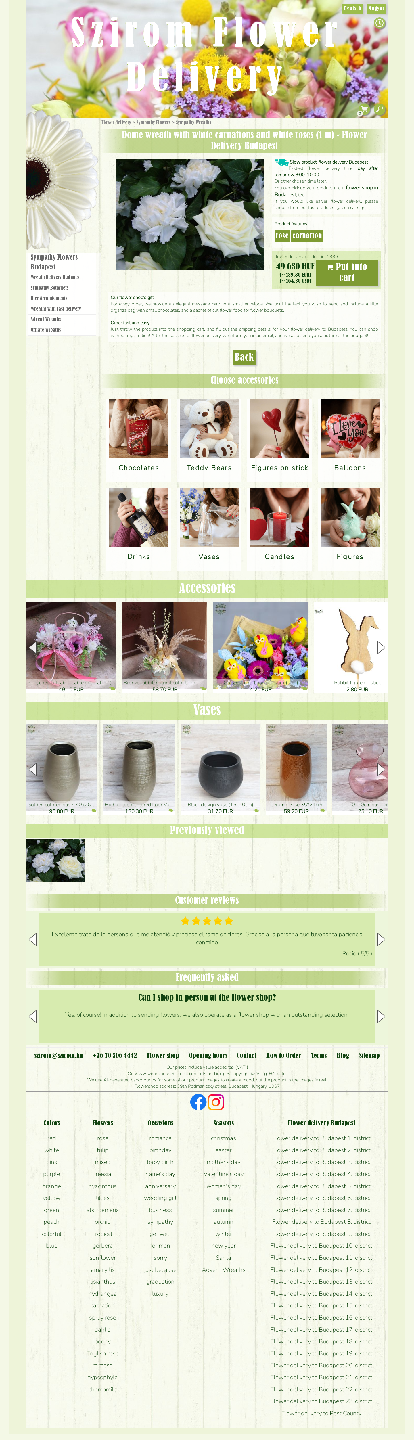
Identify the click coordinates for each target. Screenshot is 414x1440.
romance (160, 1138)
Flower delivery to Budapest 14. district (321, 1294)
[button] (381, 647)
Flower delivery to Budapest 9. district (321, 1234)
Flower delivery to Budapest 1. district (321, 1138)
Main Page (43, 129)
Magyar (376, 8)
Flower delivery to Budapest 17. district (321, 1330)
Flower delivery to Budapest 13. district (321, 1282)
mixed (103, 1162)
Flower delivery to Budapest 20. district (321, 1365)
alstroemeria (103, 1210)
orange (52, 1186)
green (51, 1210)
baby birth (160, 1162)
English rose (103, 1353)
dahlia (103, 1330)
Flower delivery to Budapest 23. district (321, 1401)
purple (51, 1174)
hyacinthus (103, 1186)
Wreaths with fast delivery (56, 309)
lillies (103, 1198)
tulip (102, 1150)
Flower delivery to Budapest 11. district (321, 1258)
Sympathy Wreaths (193, 122)
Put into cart (347, 273)
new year (224, 1246)
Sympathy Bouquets (49, 288)
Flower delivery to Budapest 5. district (321, 1186)
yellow (51, 1198)
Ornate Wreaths (46, 330)
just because (160, 1270)
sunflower (103, 1258)
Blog (342, 1056)
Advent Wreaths (46, 319)
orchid (103, 1222)
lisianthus (102, 1282)
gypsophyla (102, 1377)
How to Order (283, 1056)
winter (223, 1234)
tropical (102, 1234)
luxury (160, 1294)
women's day (223, 1186)
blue (51, 1246)
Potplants (77, 165)
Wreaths (70, 197)
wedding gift (160, 1198)
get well (160, 1234)
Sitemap (369, 1056)
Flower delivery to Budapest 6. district (321, 1198)
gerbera (103, 1246)
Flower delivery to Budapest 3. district (321, 1162)
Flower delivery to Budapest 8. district (321, 1222)
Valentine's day (224, 1174)
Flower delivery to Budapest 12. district (321, 1270)
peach (52, 1222)
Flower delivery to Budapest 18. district (321, 1341)
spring (223, 1198)
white (51, 1150)
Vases (207, 710)
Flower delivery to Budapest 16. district (321, 1317)
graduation (160, 1282)
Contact (246, 1056)
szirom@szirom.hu (58, 1056)
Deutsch (352, 8)
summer (223, 1210)
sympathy (160, 1222)
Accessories (207, 588)
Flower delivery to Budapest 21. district (321, 1377)
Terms (319, 1056)
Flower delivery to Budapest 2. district (321, 1150)
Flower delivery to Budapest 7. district (321, 1210)
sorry (160, 1258)
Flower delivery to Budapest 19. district (321, 1353)
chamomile (103, 1389)
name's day (160, 1174)
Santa (223, 1258)
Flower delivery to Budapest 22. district (321, 1389)
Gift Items (55, 136)
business (160, 1210)
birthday (160, 1150)
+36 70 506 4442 (115, 1056)
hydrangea (103, 1294)
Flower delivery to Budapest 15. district (321, 1305)
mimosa (103, 1365)
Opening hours (208, 1056)
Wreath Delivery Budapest (56, 277)
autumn (223, 1222)
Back (244, 357)
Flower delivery (116, 122)
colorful (52, 1234)
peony (103, 1341)
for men (160, 1246)
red (51, 1138)
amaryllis (103, 1270)
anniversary (160, 1186)
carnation (307, 236)
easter (223, 1150)
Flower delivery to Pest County (321, 1413)
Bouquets (69, 149)
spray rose (102, 1317)
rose (282, 236)
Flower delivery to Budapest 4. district (321, 1174)
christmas (223, 1138)
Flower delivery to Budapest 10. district (321, 1246)
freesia (102, 1174)
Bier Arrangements (49, 298)
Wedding (78, 182)
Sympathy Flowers (153, 122)
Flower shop (63, 216)
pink (51, 1162)
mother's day (223, 1162)
